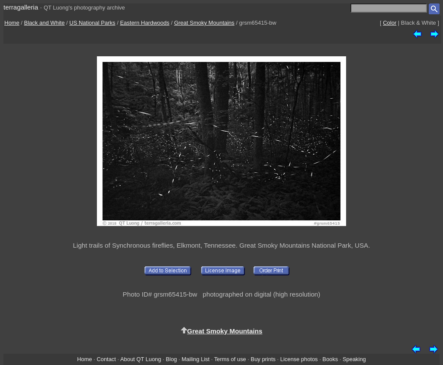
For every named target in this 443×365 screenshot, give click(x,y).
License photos (299, 359)
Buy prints (263, 359)
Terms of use (230, 359)
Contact (106, 359)
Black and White (44, 22)
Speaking (354, 359)
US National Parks (92, 22)
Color (389, 22)
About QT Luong (140, 359)
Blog (171, 359)
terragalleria (20, 7)
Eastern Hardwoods (144, 22)
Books (330, 359)
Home (11, 22)
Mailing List (196, 359)
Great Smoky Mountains (204, 22)
